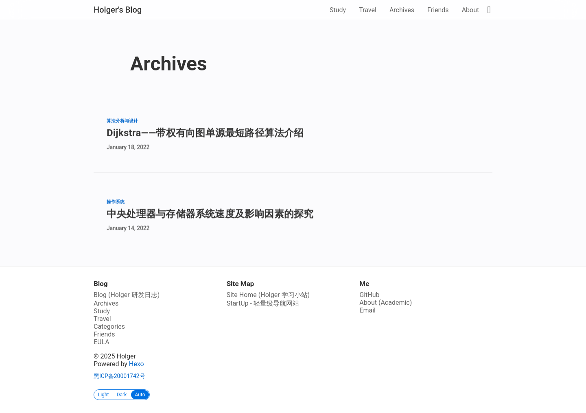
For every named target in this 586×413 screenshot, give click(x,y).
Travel (367, 10)
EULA (101, 342)
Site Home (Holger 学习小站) (268, 295)
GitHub (369, 295)
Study (338, 10)
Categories (109, 326)
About (470, 10)
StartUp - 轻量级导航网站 (263, 303)
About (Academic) (385, 302)
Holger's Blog (118, 10)
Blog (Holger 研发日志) (127, 295)
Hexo (136, 364)
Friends (438, 10)
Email (367, 310)
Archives (401, 10)
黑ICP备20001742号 (119, 376)
